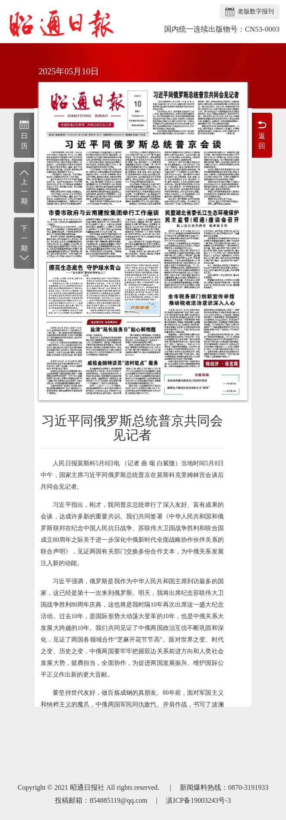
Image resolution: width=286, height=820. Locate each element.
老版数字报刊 (256, 11)
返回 (262, 134)
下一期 (24, 243)
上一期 (24, 186)
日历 (24, 134)
